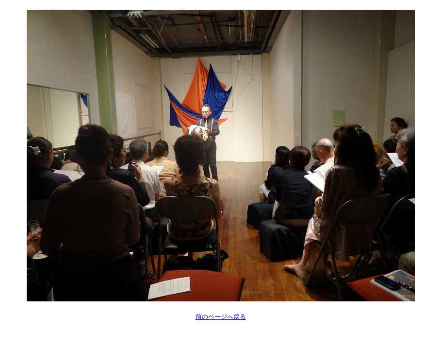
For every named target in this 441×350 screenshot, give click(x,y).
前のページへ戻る (221, 316)
